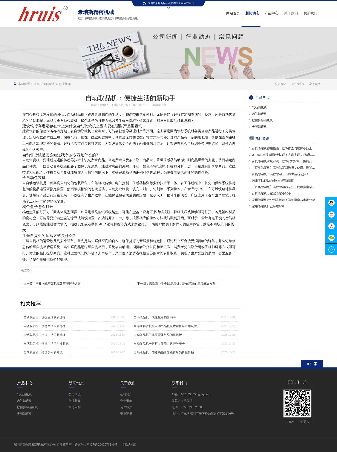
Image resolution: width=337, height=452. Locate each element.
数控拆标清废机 (262, 120)
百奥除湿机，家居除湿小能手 (271, 193)
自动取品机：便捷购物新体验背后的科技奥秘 (164, 352)
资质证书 (126, 413)
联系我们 (179, 383)
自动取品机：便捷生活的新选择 (44, 317)
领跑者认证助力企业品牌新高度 (273, 180)
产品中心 (24, 383)
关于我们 (128, 383)
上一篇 (52, 283)
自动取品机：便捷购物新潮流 (43, 352)
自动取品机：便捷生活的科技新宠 (46, 343)
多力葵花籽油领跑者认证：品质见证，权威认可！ (284, 154)
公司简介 (126, 394)
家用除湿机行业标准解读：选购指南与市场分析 (283, 200)
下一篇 (176, 283)
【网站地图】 (129, 444)
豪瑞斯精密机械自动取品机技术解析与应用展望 (165, 326)
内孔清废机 (259, 113)
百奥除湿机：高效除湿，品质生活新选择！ (280, 174)
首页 (37, 84)
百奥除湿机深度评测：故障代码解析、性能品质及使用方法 (284, 161)
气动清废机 (259, 107)
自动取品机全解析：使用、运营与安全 (159, 343)
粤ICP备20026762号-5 (102, 444)
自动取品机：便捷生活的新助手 (155, 317)
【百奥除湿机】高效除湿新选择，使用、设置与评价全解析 (284, 167)
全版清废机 (259, 126)
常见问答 (315, 84)
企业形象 (126, 400)
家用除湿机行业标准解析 (268, 206)
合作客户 (126, 407)
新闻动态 (49, 84)
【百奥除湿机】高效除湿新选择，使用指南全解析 (284, 187)
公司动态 (281, 84)
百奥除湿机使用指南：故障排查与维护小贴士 (282, 148)
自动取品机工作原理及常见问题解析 (158, 335)
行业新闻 (65, 84)
